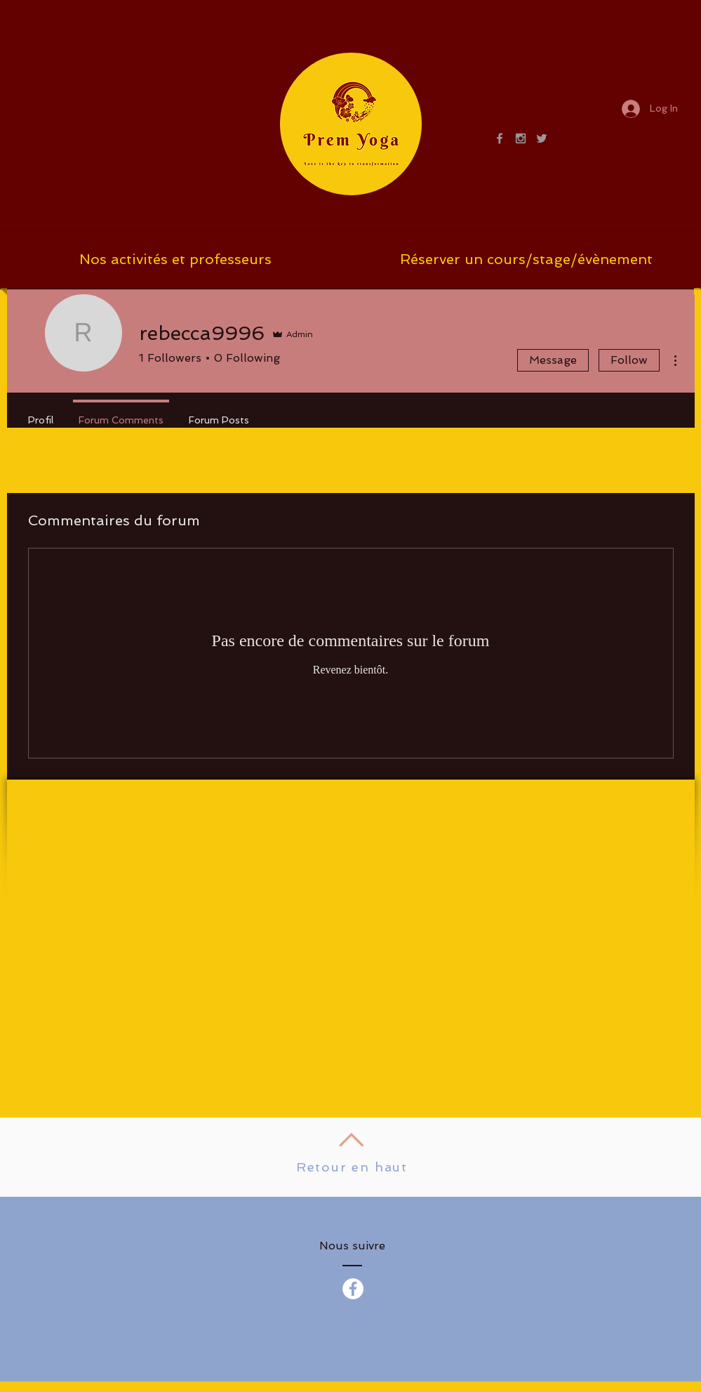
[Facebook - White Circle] (352, 1288)
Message (553, 360)
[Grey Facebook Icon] (500, 138)
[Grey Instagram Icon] (521, 138)
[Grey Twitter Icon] (542, 138)
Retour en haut (352, 1167)
